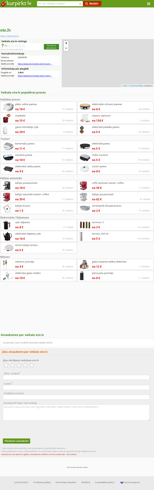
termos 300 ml (100, 233)
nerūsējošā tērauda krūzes (106, 205)
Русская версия (132, 482)
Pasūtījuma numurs (14, 393)
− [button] (66, 48)
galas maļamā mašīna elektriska (109, 261)
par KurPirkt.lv (21, 482)
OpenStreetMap (137, 86)
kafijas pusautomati (102, 194)
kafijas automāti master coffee (32, 194)
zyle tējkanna (22, 222)
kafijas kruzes (22, 205)
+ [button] (66, 43)
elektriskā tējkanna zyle (28, 233)
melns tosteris (100, 154)
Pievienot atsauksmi (51, 46)
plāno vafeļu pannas (26, 104)
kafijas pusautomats (26, 182)
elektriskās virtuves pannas (107, 104)
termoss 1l (98, 222)
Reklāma (86, 482)
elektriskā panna (101, 143)
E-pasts (8, 383)
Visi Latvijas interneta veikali (77, 467)
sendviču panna (23, 154)
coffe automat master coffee (108, 182)
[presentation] (27, 429)
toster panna (99, 166)
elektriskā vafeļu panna (27, 166)
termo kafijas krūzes (26, 245)
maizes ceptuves (101, 115)
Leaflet (124, 86)
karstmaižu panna (24, 143)
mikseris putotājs (24, 261)
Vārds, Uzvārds (12, 373)
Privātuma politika (42, 482)
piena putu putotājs (102, 273)
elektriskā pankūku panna (105, 127)
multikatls (20, 115)
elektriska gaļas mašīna (28, 273)
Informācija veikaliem (66, 482)
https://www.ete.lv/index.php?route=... (35, 63)
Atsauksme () (20, 403)
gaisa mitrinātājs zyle (26, 127)
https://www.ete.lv (9, 35)
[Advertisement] (77, 17)
